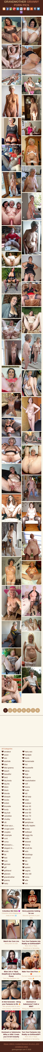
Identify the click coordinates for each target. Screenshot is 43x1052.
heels (25, 758)
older (25, 800)
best (5, 777)
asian (5, 755)
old (24, 793)
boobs (5, 800)
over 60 (26, 813)
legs (25, 774)
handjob (26, 755)
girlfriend (6, 871)
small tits (27, 848)
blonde (6, 793)
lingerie (26, 777)
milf (25, 784)
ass (4, 758)
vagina (26, 871)
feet (4, 858)
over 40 (26, 806)
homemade (28, 761)
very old (26, 874)
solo (25, 851)
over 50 (26, 810)
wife (25, 880)
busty (5, 810)
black (5, 790)
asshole (6, 761)
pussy (26, 829)
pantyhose (27, 822)
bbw (5, 764)
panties (26, 819)
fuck (5, 861)
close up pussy (9, 826)
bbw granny (8, 768)
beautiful (6, 774)
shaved (26, 842)
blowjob (6, 797)
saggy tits (27, 835)
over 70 (26, 816)
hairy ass (27, 752)
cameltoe (7, 816)
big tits (6, 784)
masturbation (29, 781)
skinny (26, 845)
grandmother (8, 877)
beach (5, 771)
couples (6, 832)
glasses (6, 874)
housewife (27, 768)
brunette (6, 806)
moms (26, 787)
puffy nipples (28, 826)
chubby (6, 819)
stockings (27, 855)
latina (25, 771)
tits (24, 861)
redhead (27, 832)
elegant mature (9, 848)
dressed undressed (11, 845)
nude (25, 790)
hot (25, 764)
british (5, 803)
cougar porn (8, 829)
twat (25, 864)
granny (6, 880)
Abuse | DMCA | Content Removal (16, 1044)
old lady (26, 797)
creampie (7, 835)
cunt (5, 838)
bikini (5, 787)
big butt (6, 813)
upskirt (26, 867)
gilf (4, 867)
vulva (25, 877)
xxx (25, 883)
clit (4, 822)
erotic (5, 851)
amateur (6, 752)
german (6, 864)
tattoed (26, 858)
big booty (7, 781)
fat (4, 855)
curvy (5, 842)
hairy (5, 883)
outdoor (26, 803)
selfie (25, 838)
